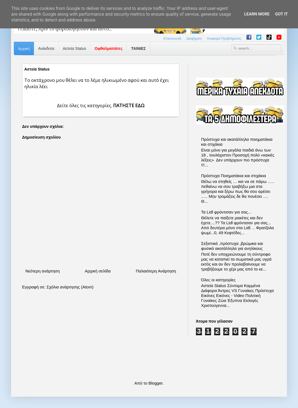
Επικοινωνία (172, 38)
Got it (281, 14)
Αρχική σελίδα (98, 271)
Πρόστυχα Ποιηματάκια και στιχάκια (233, 175)
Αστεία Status (74, 48)
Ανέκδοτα (46, 48)
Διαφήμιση (194, 38)
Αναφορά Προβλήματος (224, 38)
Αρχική (24, 48)
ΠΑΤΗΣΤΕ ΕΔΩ (129, 105)
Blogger (155, 383)
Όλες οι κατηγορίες (218, 279)
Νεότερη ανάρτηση (42, 271)
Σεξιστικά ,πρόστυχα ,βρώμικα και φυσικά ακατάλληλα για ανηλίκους (232, 246)
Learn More (257, 14)
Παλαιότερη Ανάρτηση (156, 271)
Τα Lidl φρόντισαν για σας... (226, 212)
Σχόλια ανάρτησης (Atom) (70, 287)
